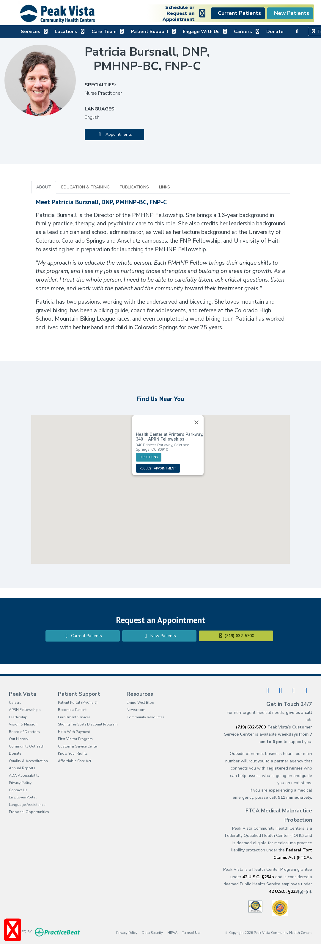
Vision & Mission (23, 724)
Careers (15, 702)
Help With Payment (74, 731)
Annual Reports (22, 768)
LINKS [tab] (164, 187)
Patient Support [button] (154, 31)
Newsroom (136, 709)
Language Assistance (27, 804)
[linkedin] (281, 690)
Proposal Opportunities (29, 811)
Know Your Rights (73, 753)
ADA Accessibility (24, 775)
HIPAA (172, 932)
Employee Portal (23, 797)
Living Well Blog (140, 702)
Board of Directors (24, 731)
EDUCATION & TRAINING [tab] (85, 187)
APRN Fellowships (25, 709)
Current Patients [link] (238, 13)
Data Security (152, 932)
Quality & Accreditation (28, 761)
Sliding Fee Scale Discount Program (88, 724)
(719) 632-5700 (236, 636)
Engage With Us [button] (205, 31)
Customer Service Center (78, 746)
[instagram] (306, 690)
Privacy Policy (20, 782)
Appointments (114, 134)
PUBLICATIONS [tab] (134, 187)
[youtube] (293, 690)
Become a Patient (72, 709)
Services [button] (35, 31)
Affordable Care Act (74, 761)
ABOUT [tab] (43, 187)
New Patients (159, 636)
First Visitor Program (75, 739)
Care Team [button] (108, 31)
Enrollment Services (74, 717)
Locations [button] (70, 31)
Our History (18, 739)
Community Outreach (26, 746)
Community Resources (145, 717)
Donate (275, 31)
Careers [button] (247, 31)
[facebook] (268, 690)
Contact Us (18, 790)
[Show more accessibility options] (12, 930)
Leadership (18, 717)
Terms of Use (191, 932)
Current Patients (82, 636)
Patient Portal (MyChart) (77, 702)
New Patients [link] (290, 13)
